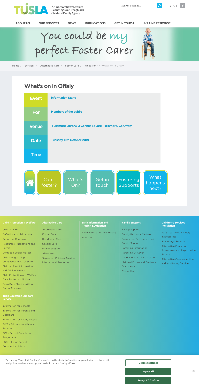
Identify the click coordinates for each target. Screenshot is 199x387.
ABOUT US (23, 23)
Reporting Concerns (14, 239)
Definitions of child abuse (17, 234)
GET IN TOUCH (124, 23)
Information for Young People (20, 319)
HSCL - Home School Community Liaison (15, 344)
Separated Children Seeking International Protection (58, 260)
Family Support (131, 229)
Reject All (148, 372)
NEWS (72, 23)
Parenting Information (134, 248)
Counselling (128, 271)
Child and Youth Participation (139, 257)
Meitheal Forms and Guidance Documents (139, 264)
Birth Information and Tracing (99, 232)
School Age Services (174, 241)
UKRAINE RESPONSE (156, 23)
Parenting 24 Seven (133, 252)
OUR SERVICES (49, 23)
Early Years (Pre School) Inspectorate (176, 234)
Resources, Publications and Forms (19, 246)
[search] (138, 5)
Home (15, 65)
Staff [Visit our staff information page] (174, 5)
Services (30, 65)
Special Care (49, 244)
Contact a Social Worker (17, 252)
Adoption (87, 237)
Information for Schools (16, 306)
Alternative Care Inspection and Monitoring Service (178, 261)
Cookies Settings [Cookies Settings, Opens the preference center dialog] (148, 364)
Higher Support (51, 248)
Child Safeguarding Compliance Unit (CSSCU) (18, 259)
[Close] (193, 372)
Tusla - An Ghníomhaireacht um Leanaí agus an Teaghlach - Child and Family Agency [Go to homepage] (49, 9)
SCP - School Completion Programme (17, 335)
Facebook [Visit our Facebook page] (182, 5)
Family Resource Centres (136, 234)
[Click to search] (159, 5)
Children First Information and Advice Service (18, 268)
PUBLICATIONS (95, 23)
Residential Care (51, 239)
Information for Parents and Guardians (19, 312)
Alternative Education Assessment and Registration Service (179, 250)
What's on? (91, 65)
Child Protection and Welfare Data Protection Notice (19, 277)
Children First (10, 229)
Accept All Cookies (148, 381)
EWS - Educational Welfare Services (18, 326)
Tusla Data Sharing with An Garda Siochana (18, 286)
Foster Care (72, 65)
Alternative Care (49, 65)
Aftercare (47, 253)
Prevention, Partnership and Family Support (138, 241)
